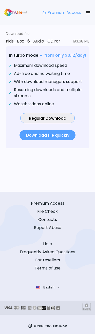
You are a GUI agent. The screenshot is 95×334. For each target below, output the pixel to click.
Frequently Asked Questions (47, 252)
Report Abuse (47, 228)
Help (47, 244)
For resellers (47, 260)
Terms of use (48, 268)
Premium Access (61, 12)
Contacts (47, 219)
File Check (47, 211)
